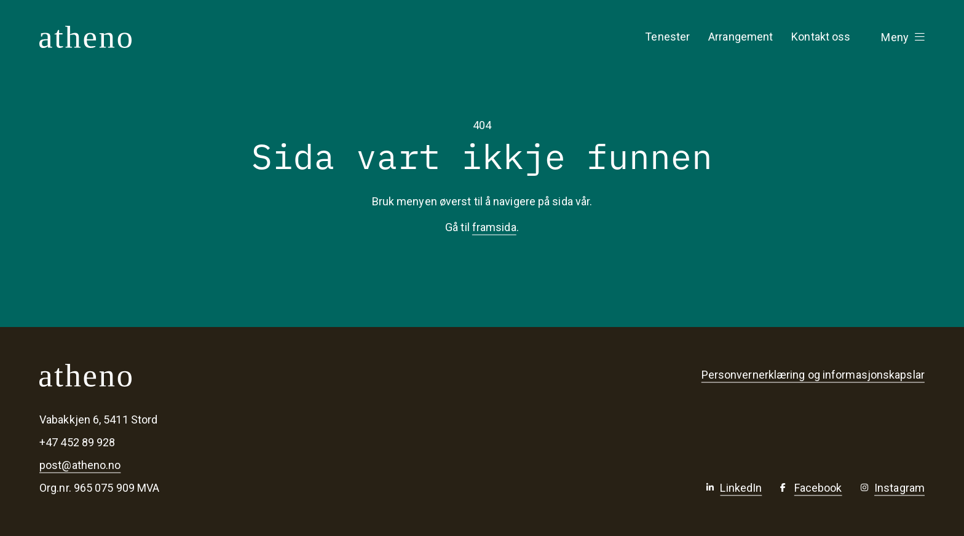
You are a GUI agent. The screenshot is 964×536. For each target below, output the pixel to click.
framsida (494, 227)
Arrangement (740, 36)
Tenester (667, 36)
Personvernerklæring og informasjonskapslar (813, 374)
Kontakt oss (820, 36)
